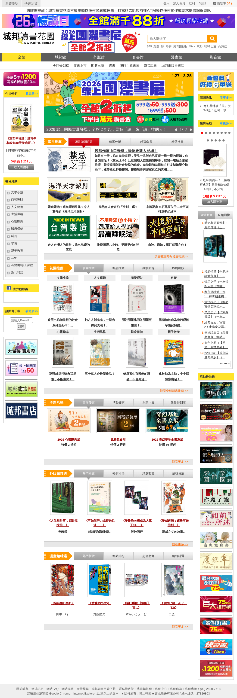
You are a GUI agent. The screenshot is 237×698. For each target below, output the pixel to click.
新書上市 (80, 65)
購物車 (224, 3)
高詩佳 (222, 46)
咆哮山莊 (210, 46)
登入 (166, 3)
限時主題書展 (129, 65)
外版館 (99, 57)
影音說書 (150, 65)
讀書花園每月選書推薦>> (171, 256)
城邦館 (60, 57)
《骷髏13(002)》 (99, 603)
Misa (192, 46)
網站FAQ (53, 689)
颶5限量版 (180, 46)
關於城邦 (22, 689)
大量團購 (83, 689)
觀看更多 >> (180, 461)
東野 (200, 46)
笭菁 (169, 46)
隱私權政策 (126, 689)
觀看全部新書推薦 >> (174, 391)
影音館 (215, 57)
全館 (21, 57)
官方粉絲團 (20, 289)
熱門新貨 (89, 556)
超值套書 (148, 556)
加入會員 (179, 3)
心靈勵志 (17, 221)
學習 (14, 243)
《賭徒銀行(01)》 (62, 603)
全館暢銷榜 (61, 65)
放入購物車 (21, 167)
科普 (14, 236)
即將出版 (97, 65)
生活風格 (17, 214)
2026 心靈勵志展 (68, 439)
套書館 (137, 57)
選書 (112, 65)
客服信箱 (176, 689)
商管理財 (17, 199)
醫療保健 (17, 228)
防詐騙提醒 (144, 689)
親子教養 (17, 250)
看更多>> (31, 93)
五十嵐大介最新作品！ (100, 373)
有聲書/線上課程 (22, 265)
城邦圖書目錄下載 (104, 689)
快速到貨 (31, 3)
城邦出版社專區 (173, 65)
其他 (14, 257)
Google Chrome (59, 693)
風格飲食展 (118, 439)
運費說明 (11, 3)
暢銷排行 (118, 556)
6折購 (202, 3)
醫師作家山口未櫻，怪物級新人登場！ (126, 151)
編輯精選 (178, 556)
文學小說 (17, 192)
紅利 (192, 3)
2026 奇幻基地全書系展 (167, 439)
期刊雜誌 (17, 272)
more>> (225, 363)
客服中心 (161, 689)
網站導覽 (68, 689)
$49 (149, 46)
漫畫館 (176, 57)
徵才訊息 (37, 689)
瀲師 (156, 46)
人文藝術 (17, 207)
